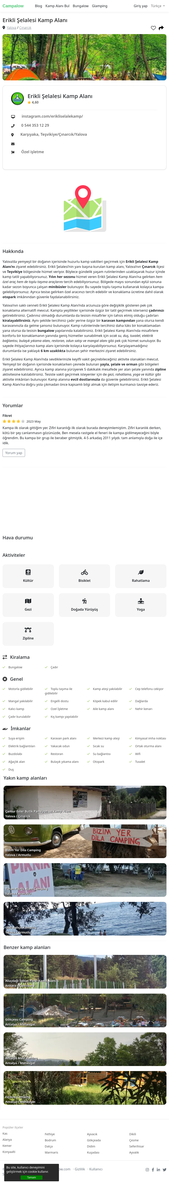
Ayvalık (134, 1152)
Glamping (99, 6)
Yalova (11, 27)
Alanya (7, 1140)
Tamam (31, 1177)
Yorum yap (13, 453)
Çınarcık (25, 27)
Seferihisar (136, 1146)
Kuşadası (93, 1152)
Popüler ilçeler (13, 1127)
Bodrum (50, 1140)
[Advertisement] (84, 500)
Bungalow (81, 6)
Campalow (13, 6)
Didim (91, 1146)
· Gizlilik (79, 1169)
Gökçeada (94, 1140)
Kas (5, 1133)
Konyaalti (9, 1152)
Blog (38, 6)
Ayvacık (92, 1134)
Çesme (133, 1140)
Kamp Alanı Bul (57, 6)
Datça (49, 1146)
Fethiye (50, 1134)
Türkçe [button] (156, 6)
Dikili (132, 1134)
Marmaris (51, 1152)
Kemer (7, 1146)
